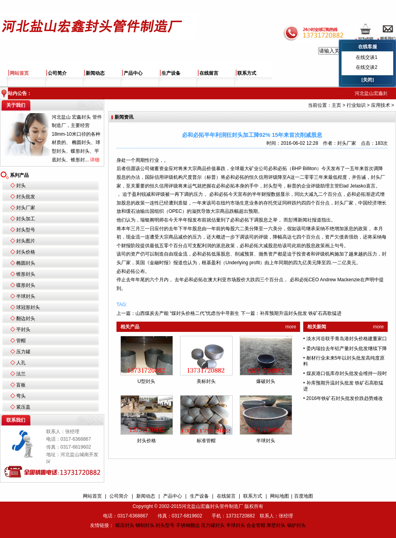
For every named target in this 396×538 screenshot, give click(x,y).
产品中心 (133, 73)
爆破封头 (265, 381)
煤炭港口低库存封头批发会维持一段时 (346, 373)
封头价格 (25, 252)
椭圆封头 (25, 263)
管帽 (21, 340)
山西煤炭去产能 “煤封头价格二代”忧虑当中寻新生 (187, 313)
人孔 (21, 363)
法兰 (21, 374)
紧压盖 (23, 407)
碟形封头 (25, 285)
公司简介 (57, 73)
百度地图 (303, 496)
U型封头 (146, 381)
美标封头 (206, 381)
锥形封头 (25, 274)
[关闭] (367, 80)
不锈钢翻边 (188, 525)
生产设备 (170, 73)
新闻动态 (95, 73)
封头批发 (25, 196)
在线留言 (208, 73)
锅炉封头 (296, 525)
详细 (94, 160)
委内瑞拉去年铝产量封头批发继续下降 (346, 348)
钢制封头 (144, 525)
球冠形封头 (28, 307)
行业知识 (356, 105)
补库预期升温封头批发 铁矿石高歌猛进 (301, 313)
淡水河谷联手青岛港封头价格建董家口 (346, 338)
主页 (336, 105)
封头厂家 (25, 207)
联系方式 (246, 73)
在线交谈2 (366, 67)
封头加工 (25, 219)
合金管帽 (255, 525)
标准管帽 (206, 440)
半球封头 (25, 296)
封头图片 (25, 241)
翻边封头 (25, 318)
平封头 (23, 329)
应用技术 (380, 105)
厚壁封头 (276, 525)
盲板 (21, 385)
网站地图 (279, 496)
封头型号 (25, 230)
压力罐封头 (213, 525)
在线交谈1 (366, 57)
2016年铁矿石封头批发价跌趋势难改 (344, 398)
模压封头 (124, 525)
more (290, 327)
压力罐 (23, 351)
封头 (21, 185)
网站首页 (19, 73)
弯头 (21, 396)
